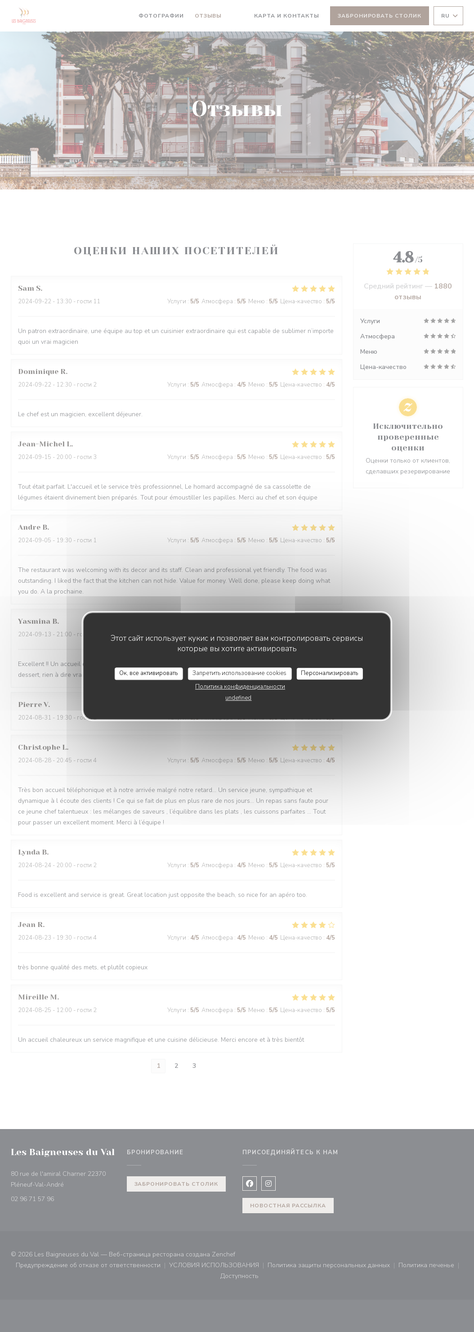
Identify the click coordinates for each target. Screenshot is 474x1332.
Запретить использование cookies (239, 673)
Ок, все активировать (148, 673)
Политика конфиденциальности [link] (240, 687)
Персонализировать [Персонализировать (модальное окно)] (329, 673)
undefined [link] (238, 698)
